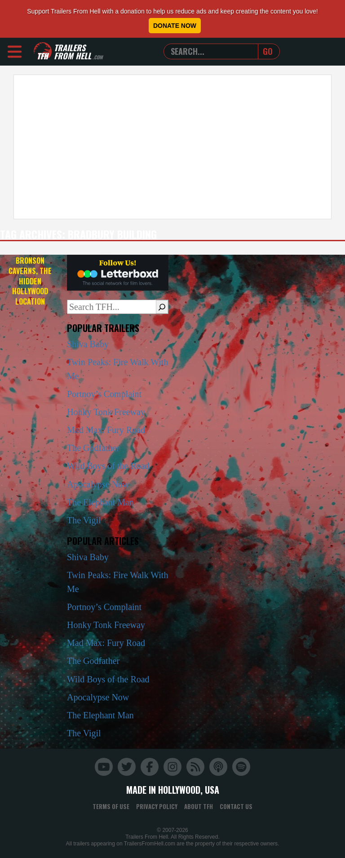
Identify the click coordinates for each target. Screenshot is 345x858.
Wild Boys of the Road (108, 466)
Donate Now (174, 25)
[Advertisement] (172, 147)
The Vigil (84, 520)
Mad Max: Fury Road (106, 430)
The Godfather (93, 448)
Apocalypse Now (98, 484)
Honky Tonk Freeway (106, 412)
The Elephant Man (100, 502)
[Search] (162, 307)
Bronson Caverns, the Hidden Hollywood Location (30, 280)
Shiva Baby (88, 344)
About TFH (198, 806)
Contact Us (236, 806)
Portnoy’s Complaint (104, 394)
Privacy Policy (156, 806)
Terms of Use (111, 806)
